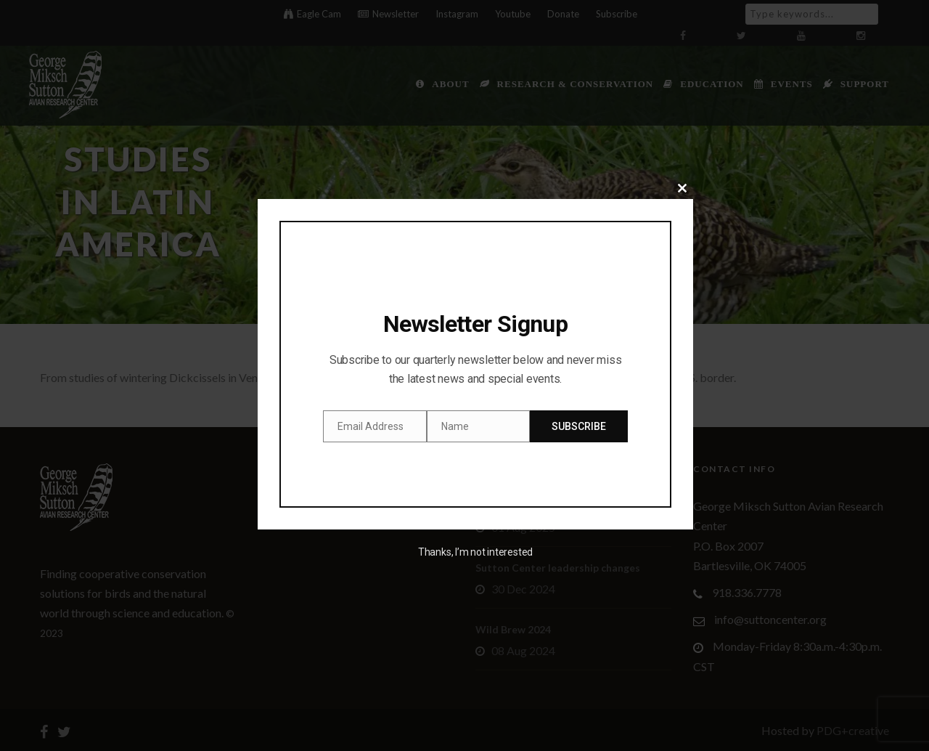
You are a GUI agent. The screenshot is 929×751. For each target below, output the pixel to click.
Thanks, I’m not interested (475, 552)
